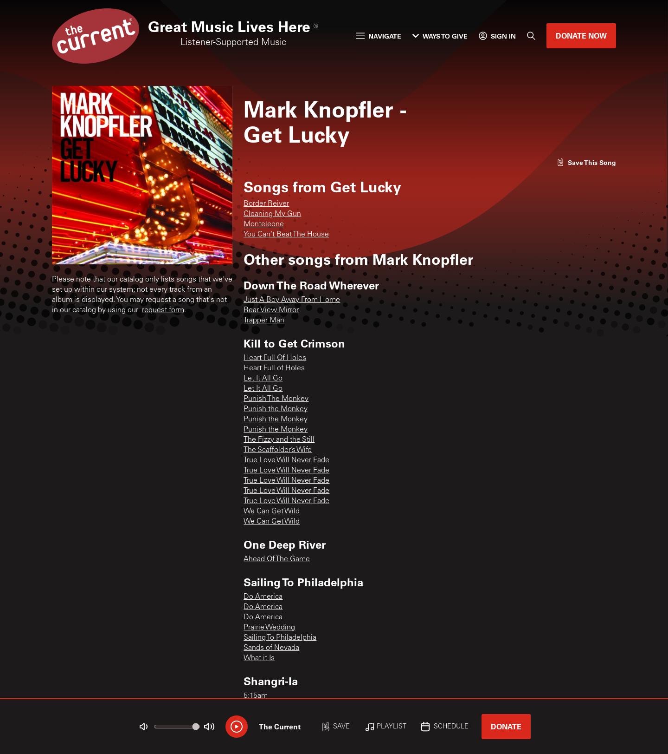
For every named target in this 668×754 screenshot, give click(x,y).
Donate (506, 726)
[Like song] (586, 162)
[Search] (531, 36)
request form (163, 310)
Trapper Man (264, 320)
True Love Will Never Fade (286, 460)
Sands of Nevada (271, 648)
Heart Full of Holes (274, 368)
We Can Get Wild (272, 511)
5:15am (256, 696)
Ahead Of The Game (277, 559)
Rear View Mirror (271, 310)
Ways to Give (440, 36)
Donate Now (581, 35)
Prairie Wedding (269, 627)
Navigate (378, 36)
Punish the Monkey (276, 409)
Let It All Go (263, 378)
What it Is (259, 658)
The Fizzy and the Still (279, 440)
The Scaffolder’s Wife (278, 450)
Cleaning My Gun (272, 214)
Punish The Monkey (276, 399)
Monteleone (264, 224)
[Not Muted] (143, 726)
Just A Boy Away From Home (292, 300)
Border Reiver (266, 204)
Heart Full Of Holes (275, 358)
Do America (263, 597)
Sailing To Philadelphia (280, 638)
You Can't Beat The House (286, 234)
